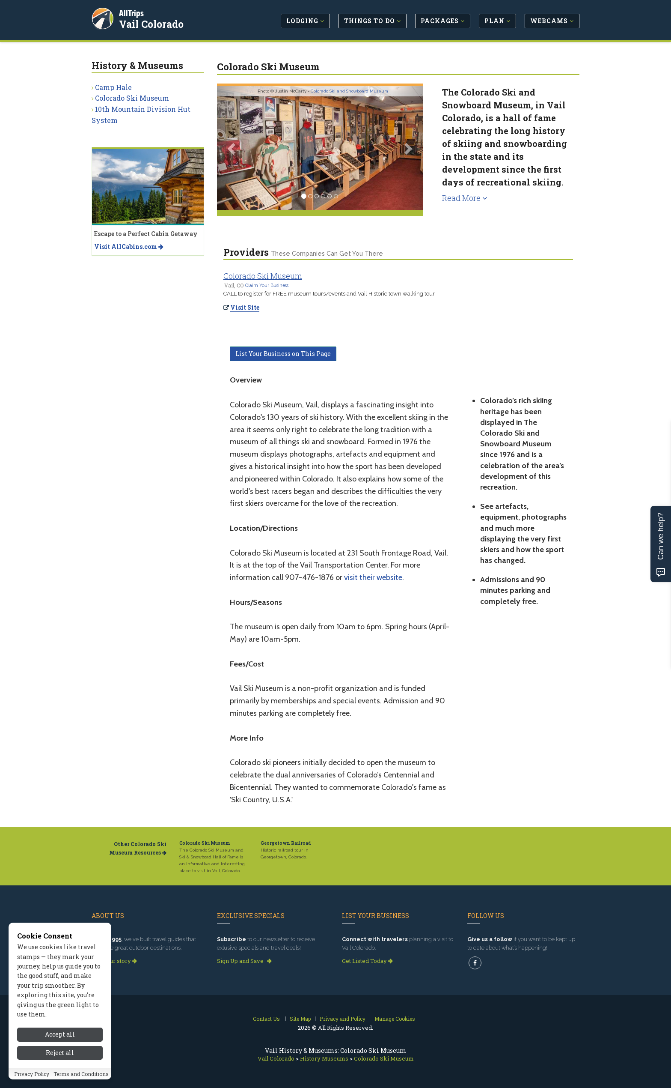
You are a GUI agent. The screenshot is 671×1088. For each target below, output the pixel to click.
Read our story (114, 961)
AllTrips (132, 12)
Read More (464, 198)
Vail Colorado (152, 23)
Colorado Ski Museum (262, 276)
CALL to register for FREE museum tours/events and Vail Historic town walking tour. (329, 293)
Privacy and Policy (342, 1018)
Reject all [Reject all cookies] (60, 1075)
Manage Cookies (394, 1018)
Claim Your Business (266, 285)
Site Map (300, 1018)
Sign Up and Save (244, 961)
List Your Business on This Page (283, 354)
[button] (232, 148)
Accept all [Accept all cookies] (60, 1057)
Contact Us (266, 1018)
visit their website (373, 577)
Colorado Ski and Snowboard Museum (349, 91)
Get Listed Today (367, 961)
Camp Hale (113, 87)
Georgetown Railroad (286, 843)
